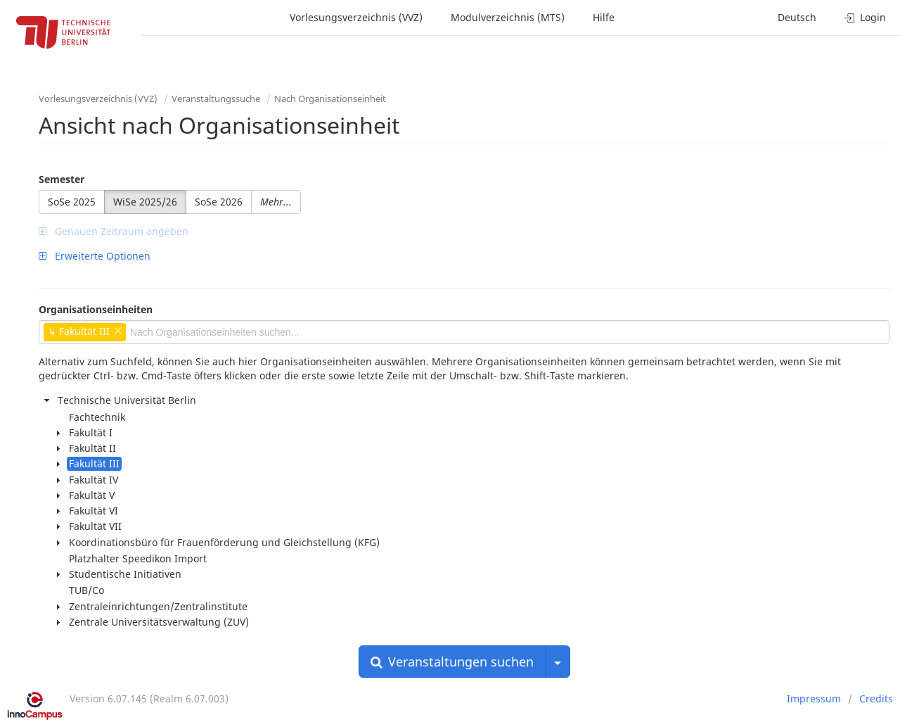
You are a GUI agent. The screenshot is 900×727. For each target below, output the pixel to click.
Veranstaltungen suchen (452, 661)
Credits (876, 698)
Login (865, 17)
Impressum (814, 698)
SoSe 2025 (72, 201)
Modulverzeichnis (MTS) (508, 17)
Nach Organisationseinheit (330, 98)
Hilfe (604, 17)
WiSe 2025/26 (145, 201)
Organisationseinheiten (96, 309)
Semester (61, 179)
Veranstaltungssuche (216, 98)
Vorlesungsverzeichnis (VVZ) (356, 17)
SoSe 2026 (219, 201)
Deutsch (797, 17)
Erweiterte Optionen (94, 256)
